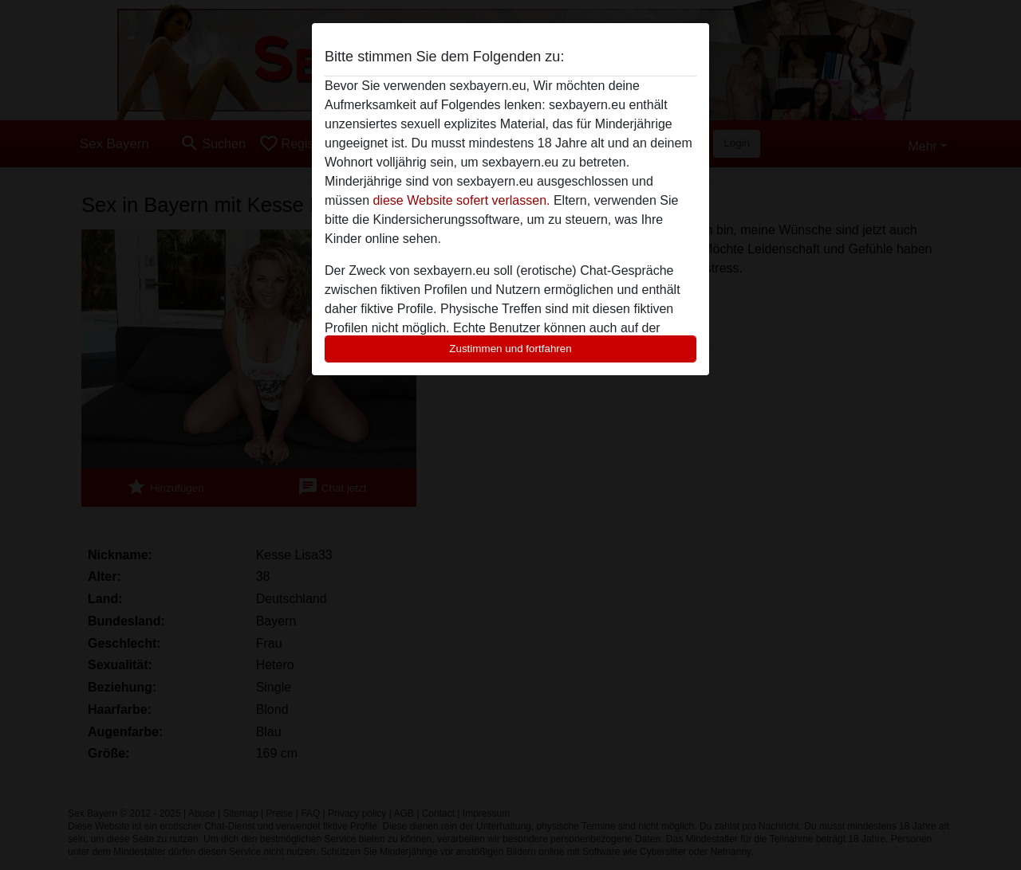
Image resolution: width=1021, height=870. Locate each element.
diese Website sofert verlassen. (461, 200)
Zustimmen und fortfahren (510, 349)
